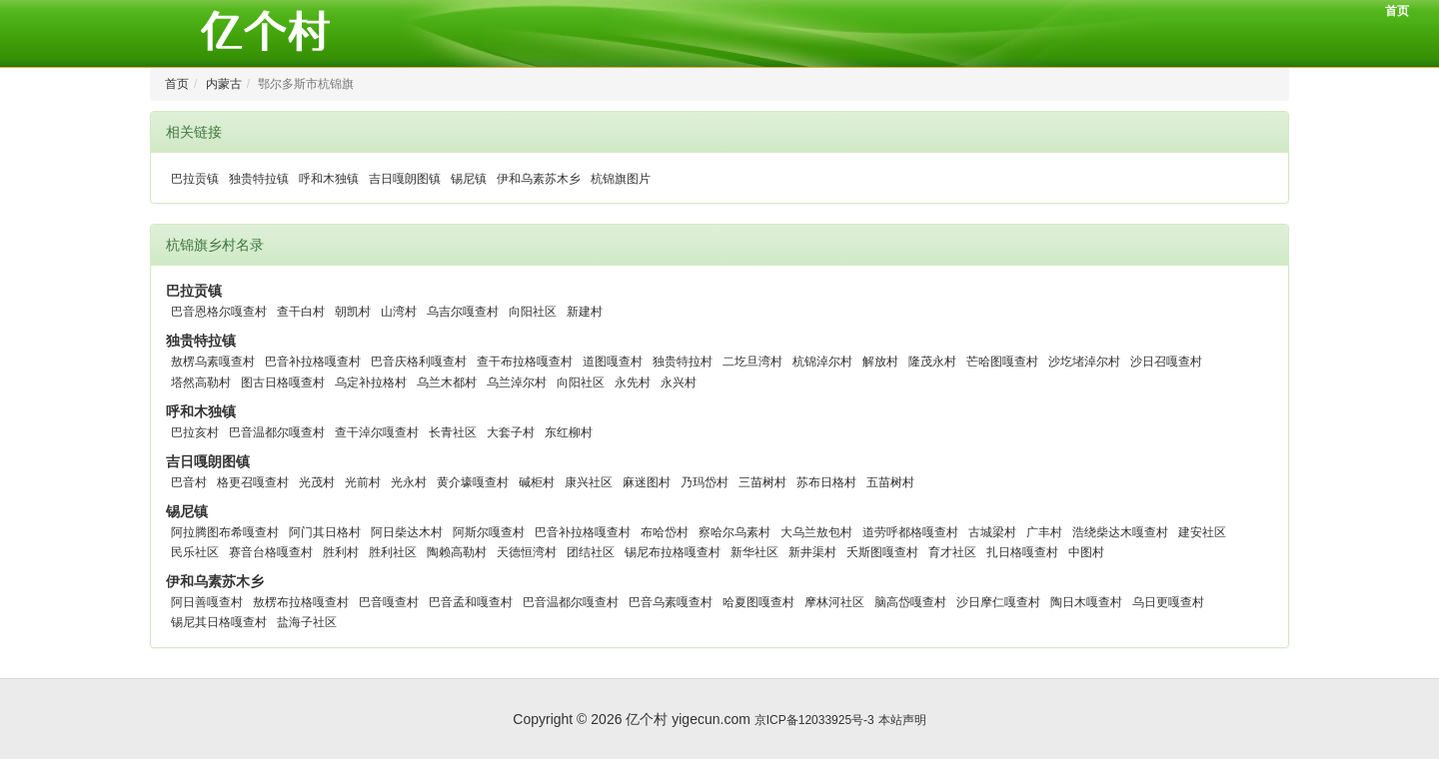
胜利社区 (393, 552)
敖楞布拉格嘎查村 (301, 602)
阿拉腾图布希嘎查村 (225, 532)
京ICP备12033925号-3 (814, 720)
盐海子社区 (307, 622)
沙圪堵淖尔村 (1084, 362)
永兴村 (679, 382)
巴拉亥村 (195, 432)
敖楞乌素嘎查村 (213, 362)
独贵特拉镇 (259, 179)
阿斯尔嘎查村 (489, 532)
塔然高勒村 (201, 382)
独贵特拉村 (683, 362)
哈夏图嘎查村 (758, 602)
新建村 (585, 312)
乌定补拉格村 (371, 382)
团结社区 (591, 552)
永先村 (633, 382)
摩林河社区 (834, 602)
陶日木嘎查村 (1086, 602)
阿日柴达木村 (407, 532)
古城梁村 (992, 532)
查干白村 (301, 312)
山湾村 (399, 312)
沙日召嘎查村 (1166, 362)
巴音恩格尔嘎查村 (219, 312)
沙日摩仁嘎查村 (998, 602)
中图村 (1086, 552)
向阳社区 (533, 312)
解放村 (880, 362)
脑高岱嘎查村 (910, 602)
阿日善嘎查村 (207, 602)
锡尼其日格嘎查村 (219, 622)
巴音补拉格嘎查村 (313, 362)
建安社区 (1202, 532)
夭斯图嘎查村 (882, 552)
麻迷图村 (647, 482)
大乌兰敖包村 (816, 532)
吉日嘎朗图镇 (405, 179)
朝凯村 (353, 312)
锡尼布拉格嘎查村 (672, 552)
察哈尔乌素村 (734, 532)
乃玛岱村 (704, 482)
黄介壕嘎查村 (473, 482)
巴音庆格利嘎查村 (419, 362)
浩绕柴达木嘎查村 (1120, 532)
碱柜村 (537, 482)
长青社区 (453, 432)
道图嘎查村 (613, 362)
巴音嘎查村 (389, 602)
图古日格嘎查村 (283, 382)
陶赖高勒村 (457, 552)
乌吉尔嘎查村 (463, 312)
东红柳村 (569, 432)
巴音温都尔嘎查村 (277, 432)
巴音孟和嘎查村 (471, 602)
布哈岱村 (665, 532)
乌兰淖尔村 (517, 382)
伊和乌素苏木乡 (539, 179)
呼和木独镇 (329, 179)
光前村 (363, 482)
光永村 (409, 482)
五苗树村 (890, 482)
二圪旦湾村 (752, 362)
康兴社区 (589, 482)
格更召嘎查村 (253, 482)
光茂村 (317, 482)
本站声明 (902, 720)
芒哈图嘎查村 (1002, 362)
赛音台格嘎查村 (271, 552)
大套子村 (511, 432)
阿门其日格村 (325, 532)
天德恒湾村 (527, 552)
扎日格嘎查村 (1022, 552)
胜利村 (341, 552)
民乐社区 (195, 552)
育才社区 (952, 552)
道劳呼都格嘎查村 (910, 532)
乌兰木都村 (447, 382)
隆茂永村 (932, 362)
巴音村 (189, 482)
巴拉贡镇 (195, 179)
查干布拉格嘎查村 (525, 362)
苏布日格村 (826, 482)
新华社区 (754, 552)
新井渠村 (812, 552)
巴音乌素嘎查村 (671, 602)
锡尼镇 (469, 179)
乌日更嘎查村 (1168, 602)
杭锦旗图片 (621, 179)
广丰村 (1044, 532)
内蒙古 (224, 84)
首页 (1397, 11)
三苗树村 (762, 482)
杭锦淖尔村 (822, 362)
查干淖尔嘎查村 (377, 432)
